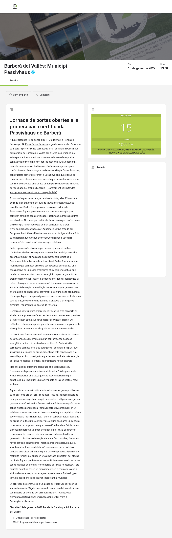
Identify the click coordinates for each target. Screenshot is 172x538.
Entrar (147, 6)
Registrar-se (162, 6)
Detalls (14, 80)
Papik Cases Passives (36, 144)
